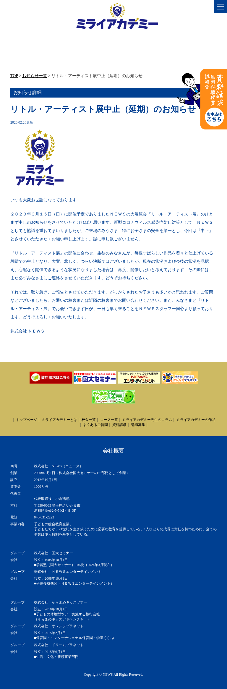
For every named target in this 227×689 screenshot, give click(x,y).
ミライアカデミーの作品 (195, 420)
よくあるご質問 (95, 425)
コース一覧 (109, 420)
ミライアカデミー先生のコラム (147, 420)
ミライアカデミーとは (59, 420)
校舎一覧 (89, 420)
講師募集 (138, 425)
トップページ (26, 420)
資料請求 (119, 425)
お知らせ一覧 (34, 76)
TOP (14, 76)
